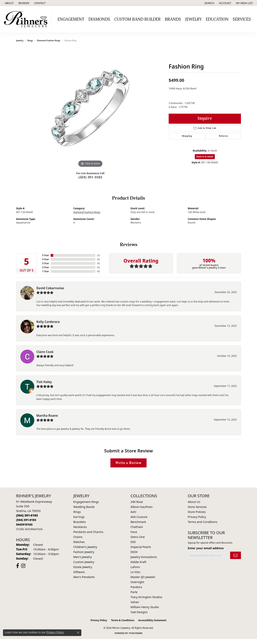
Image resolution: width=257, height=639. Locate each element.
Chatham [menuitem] (137, 527)
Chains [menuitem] (78, 537)
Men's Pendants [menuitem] (84, 577)
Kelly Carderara (48, 322)
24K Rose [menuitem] (137, 502)
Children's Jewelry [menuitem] (85, 547)
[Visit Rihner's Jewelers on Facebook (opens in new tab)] (17, 565)
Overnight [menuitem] (137, 582)
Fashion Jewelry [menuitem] (83, 552)
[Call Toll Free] (26, 520)
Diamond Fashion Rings (48, 40)
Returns (223, 136)
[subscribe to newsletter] (235, 555)
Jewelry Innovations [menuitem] (144, 557)
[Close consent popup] (78, 632)
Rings (30, 40)
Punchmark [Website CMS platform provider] (136, 633)
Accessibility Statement (152, 620)
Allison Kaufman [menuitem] (142, 507)
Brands (173, 19)
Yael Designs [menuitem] (139, 612)
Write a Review (128, 463)
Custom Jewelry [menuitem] (83, 562)
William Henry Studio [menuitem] (145, 607)
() (98, 255)
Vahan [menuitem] (135, 602)
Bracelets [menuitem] (79, 522)
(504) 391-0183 (90, 177)
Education (217, 19)
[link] (9, 3)
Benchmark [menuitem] (138, 522)
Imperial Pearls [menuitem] (141, 547)
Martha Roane (47, 416)
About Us (194, 502)
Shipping (187, 136)
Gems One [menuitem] (138, 537)
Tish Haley (44, 382)
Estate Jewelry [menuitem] (82, 567)
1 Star (45, 271)
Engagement (71, 19)
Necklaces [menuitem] (80, 527)
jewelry (19, 40)
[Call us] (24, 524)
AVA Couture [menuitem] (139, 517)
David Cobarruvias (50, 288)
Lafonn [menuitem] (135, 567)
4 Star (45, 259)
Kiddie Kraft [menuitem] (138, 562)
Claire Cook (45, 352)
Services (242, 19)
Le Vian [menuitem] (135, 572)
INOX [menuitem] (134, 552)
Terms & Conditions (122, 620)
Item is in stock (204, 156)
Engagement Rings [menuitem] (86, 502)
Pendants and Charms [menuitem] (88, 532)
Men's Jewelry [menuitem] (82, 557)
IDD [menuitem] (133, 542)
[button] (209, 3)
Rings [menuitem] (77, 512)
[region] (90, 108)
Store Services (197, 507)
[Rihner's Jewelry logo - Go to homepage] (27, 19)
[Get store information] (29, 529)
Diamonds (99, 19)
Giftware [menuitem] (79, 572)
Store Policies (197, 512)
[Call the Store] (27, 515)
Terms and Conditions (202, 522)
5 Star (45, 255)
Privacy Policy (197, 517)
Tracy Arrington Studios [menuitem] (146, 597)
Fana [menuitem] (134, 532)
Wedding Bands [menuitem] (84, 507)
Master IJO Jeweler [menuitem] (143, 577)
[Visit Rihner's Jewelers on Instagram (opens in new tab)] (23, 565)
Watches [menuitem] (79, 542)
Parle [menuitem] (134, 592)
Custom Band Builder (137, 19)
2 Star (45, 267)
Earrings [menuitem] (79, 517)
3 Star (45, 263)
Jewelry (193, 19)
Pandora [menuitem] (136, 587)
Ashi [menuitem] (133, 512)
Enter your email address (206, 548)
